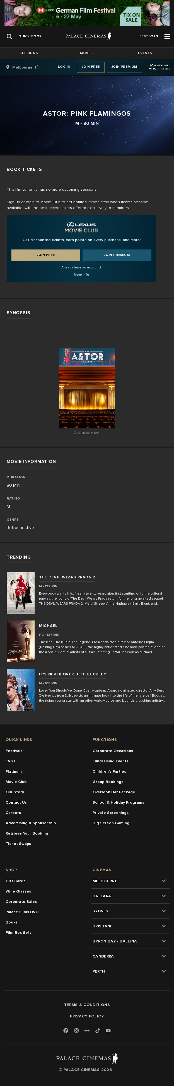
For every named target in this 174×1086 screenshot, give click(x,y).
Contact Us (16, 802)
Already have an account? (81, 267)
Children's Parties (109, 771)
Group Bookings (108, 781)
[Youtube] (108, 1031)
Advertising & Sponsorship (31, 823)
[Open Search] (9, 36)
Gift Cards (15, 881)
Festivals (14, 750)
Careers (13, 812)
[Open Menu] (167, 36)
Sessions (29, 53)
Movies (87, 53)
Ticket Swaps (18, 843)
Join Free (91, 67)
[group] (28, 67)
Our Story (15, 792)
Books (12, 922)
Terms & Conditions (87, 1004)
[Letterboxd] (87, 1030)
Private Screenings (111, 812)
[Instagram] (76, 1031)
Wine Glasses (18, 891)
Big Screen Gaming (111, 823)
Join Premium (124, 67)
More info (81, 275)
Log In (64, 67)
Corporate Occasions (113, 750)
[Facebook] (65, 1031)
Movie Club (16, 781)
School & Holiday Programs (118, 802)
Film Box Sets (19, 932)
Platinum (14, 771)
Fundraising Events (110, 761)
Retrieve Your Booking (27, 833)
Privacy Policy (87, 1016)
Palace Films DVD (22, 912)
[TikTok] (97, 1030)
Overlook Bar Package (114, 792)
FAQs (10, 761)
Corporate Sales (21, 901)
